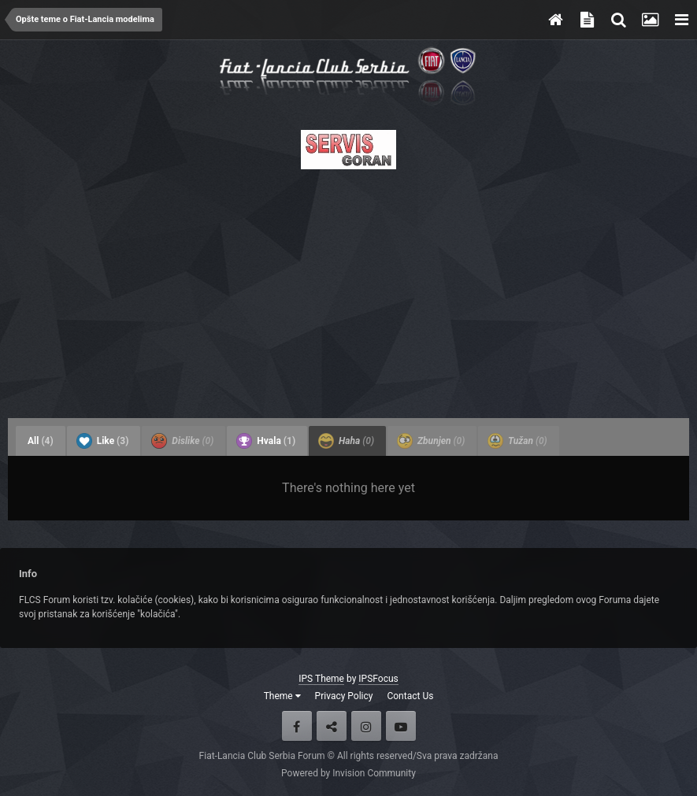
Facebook (297, 726)
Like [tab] (102, 441)
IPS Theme (321, 678)
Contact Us (410, 696)
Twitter (332, 726)
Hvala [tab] (265, 441)
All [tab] (41, 440)
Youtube (401, 726)
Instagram (366, 726)
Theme (282, 696)
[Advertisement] (348, 289)
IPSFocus (378, 678)
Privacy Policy (344, 696)
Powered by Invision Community (348, 773)
